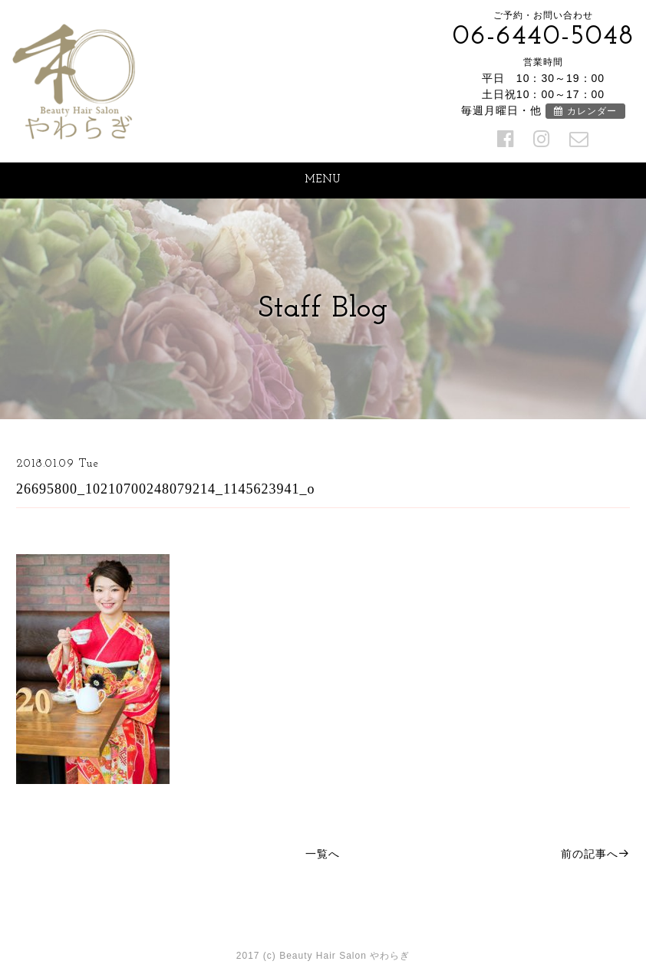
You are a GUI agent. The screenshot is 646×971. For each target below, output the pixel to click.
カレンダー (585, 111)
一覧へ (322, 854)
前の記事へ (595, 854)
